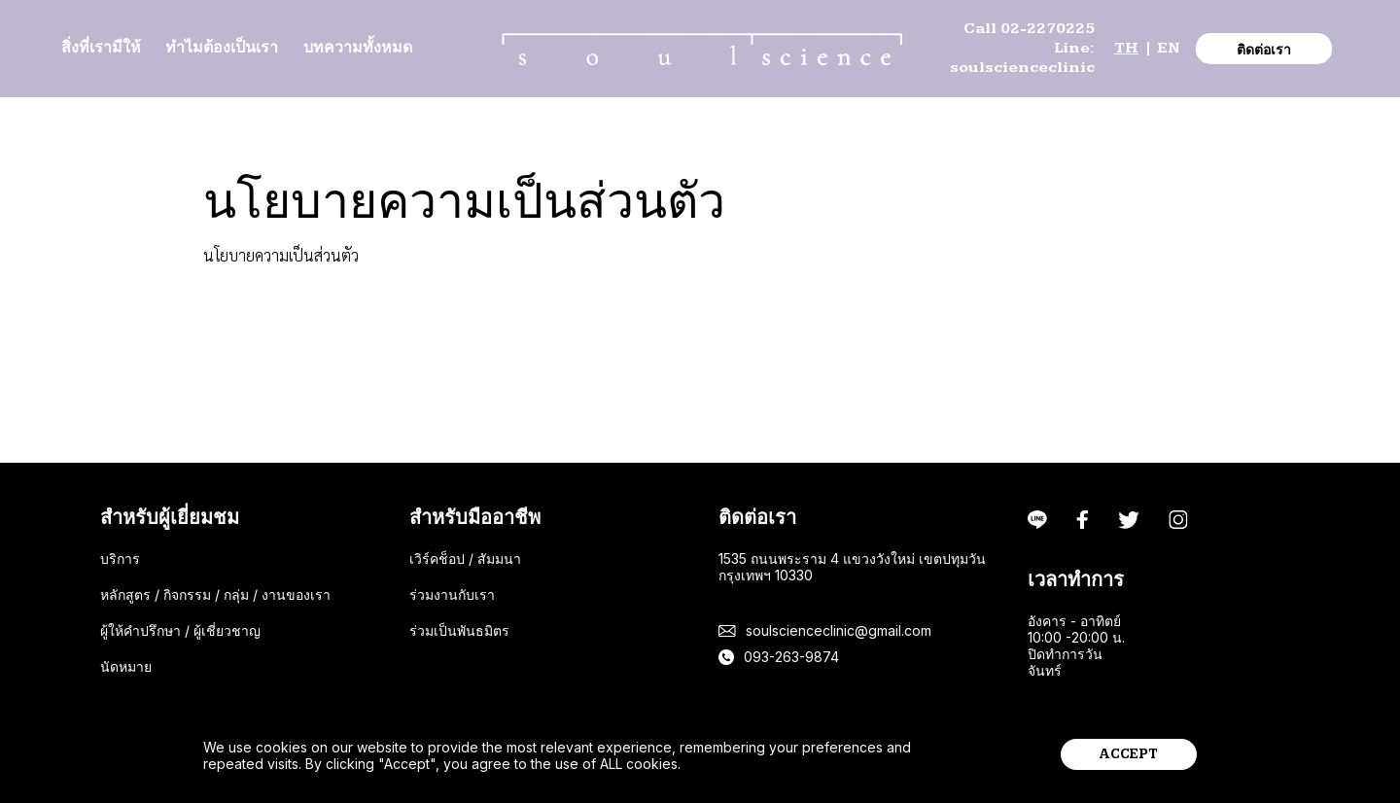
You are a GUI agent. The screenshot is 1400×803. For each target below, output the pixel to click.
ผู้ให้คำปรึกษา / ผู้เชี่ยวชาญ (180, 630)
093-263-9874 (791, 656)
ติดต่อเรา (1264, 50)
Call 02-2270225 (1029, 28)
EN (1168, 48)
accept (1129, 754)
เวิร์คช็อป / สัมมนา (465, 558)
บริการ (120, 558)
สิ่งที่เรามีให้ (101, 48)
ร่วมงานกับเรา (452, 594)
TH (1126, 48)
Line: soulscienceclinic (1022, 58)
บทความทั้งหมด (357, 48)
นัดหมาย (126, 666)
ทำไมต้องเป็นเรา (221, 48)
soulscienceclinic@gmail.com (838, 630)
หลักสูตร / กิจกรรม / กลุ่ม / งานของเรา (215, 594)
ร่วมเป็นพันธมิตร (459, 630)
